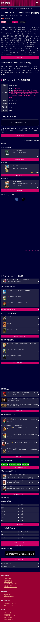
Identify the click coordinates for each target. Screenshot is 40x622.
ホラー (22, 538)
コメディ (3, 538)
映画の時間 (4, 8)
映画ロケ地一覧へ (19, 545)
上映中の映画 (7, 578)
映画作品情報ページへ (6, 563)
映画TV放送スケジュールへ (19, 494)
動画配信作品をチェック (20, 362)
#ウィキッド (12, 464)
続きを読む (19, 57)
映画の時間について (19, 559)
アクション (7, 18)
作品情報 (10, 8)
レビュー (15, 22)
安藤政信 (25, 90)
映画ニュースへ (19, 410)
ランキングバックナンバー (11, 605)
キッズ (22, 534)
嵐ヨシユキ (33, 93)
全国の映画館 (7, 594)
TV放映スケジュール (9, 615)
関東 (22, 505)
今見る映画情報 (8, 617)
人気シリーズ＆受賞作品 (10, 583)
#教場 (18, 464)
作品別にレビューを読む (10, 587)
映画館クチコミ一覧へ (19, 542)
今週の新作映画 (8, 580)
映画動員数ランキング (10, 603)
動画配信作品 (7, 614)
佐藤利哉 (14, 95)
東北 (22, 511)
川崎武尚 (20, 95)
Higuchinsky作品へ (19, 159)
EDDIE (15, 90)
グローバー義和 (27, 95)
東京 (2, 505)
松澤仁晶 (26, 93)
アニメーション (24, 531)
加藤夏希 (19, 90)
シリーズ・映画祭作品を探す (19, 467)
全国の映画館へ (19, 524)
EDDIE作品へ (19, 175)
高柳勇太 (16, 92)
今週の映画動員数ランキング (8, 309)
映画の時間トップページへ (8, 566)
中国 (2, 517)
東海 (22, 508)
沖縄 (22, 520)
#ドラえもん (4, 464)
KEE (22, 93)
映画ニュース (7, 612)
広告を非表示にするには (31, 250)
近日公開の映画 (8, 582)
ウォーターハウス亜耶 (25, 92)
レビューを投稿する (19, 135)
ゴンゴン (34, 95)
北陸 (22, 514)
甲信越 (3, 514)
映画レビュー (19, 457)
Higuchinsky (16, 88)
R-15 (2, 18)
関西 (2, 508)
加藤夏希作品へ (19, 190)
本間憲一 (18, 93)
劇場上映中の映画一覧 (19, 336)
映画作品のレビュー (9, 585)
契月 (12, 92)
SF (2, 534)
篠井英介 (30, 90)
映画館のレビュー (9, 596)
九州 (2, 520)
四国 (22, 517)
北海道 (3, 511)
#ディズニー (25, 464)
